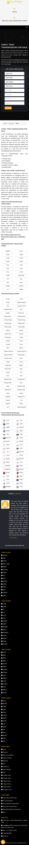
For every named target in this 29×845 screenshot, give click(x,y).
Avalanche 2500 (8, 309)
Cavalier (21, 334)
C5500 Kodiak (21, 323)
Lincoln (19, 455)
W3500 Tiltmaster (21, 407)
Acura (6, 421)
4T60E (7, 261)
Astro (8, 306)
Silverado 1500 (7, 379)
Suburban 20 (8, 389)
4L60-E (21, 251)
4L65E (7, 254)
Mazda (6, 459)
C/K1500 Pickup (21, 316)
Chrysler (6, 431)
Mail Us (14, 11)
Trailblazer (7, 396)
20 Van (21, 299)
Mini (19, 462)
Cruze (21, 344)
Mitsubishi (6, 466)
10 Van (8, 299)
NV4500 (21, 286)
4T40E (7, 258)
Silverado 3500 (7, 382)
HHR (21, 358)
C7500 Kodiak (21, 327)
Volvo (19, 487)
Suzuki (6, 483)
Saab (6, 476)
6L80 (8, 265)
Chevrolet (11, 123)
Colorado (8, 341)
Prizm (7, 375)
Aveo (21, 309)
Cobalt (21, 337)
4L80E (21, 254)
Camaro (8, 330)
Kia (6, 452)
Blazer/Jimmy (8, 316)
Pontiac (6, 473)
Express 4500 (21, 354)
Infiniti (6, 445)
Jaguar (6, 449)
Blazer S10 (21, 313)
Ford (6, 435)
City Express (8, 337)
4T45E (21, 258)
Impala (7, 361)
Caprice (21, 330)
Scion (6, 480)
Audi (19, 421)
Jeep (19, 449)
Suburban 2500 (21, 389)
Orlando (8, 372)
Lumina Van (8, 365)
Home (5, 123)
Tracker (21, 393)
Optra (21, 368)
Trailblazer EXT (21, 396)
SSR (21, 375)
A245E (7, 275)
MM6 (21, 282)
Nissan (19, 466)
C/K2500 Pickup (8, 320)
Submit (8, 108)
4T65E (21, 261)
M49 (8, 282)
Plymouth (19, 469)
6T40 (8, 268)
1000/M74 (7, 251)
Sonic (21, 382)
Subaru (19, 480)
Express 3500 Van (8, 354)
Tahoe (7, 393)
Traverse (8, 400)
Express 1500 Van (8, 351)
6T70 (8, 272)
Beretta (8, 313)
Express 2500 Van (21, 351)
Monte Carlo (8, 368)
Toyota (19, 483)
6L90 (21, 265)
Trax (21, 400)
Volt (8, 407)
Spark (7, 386)
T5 (7, 289)
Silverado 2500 (21, 379)
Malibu (21, 365)
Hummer (6, 442)
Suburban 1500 (21, 386)
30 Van (8, 302)
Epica (7, 347)
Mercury (6, 462)
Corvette (8, 344)
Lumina (21, 361)
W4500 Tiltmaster (21, 302)
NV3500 (8, 286)
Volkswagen (7, 487)
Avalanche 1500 (21, 306)
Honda (19, 438)
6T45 (21, 268)
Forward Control (8, 358)
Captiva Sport (8, 334)
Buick (19, 424)
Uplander (8, 403)
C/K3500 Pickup (21, 320)
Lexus (6, 455)
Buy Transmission (13, 842)
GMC (19, 435)
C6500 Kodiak (7, 327)
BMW (6, 424)
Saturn (19, 476)
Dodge (19, 431)
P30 (21, 372)
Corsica (21, 341)
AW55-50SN (21, 275)
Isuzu (19, 445)
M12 (21, 279)
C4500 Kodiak (7, 323)
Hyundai (19, 442)
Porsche (19, 473)
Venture (21, 403)
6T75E (21, 272)
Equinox (21, 347)
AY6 (8, 279)
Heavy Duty (7, 438)
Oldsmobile (7, 469)
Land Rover (20, 452)
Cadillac (6, 428)
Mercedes (20, 459)
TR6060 (21, 289)
